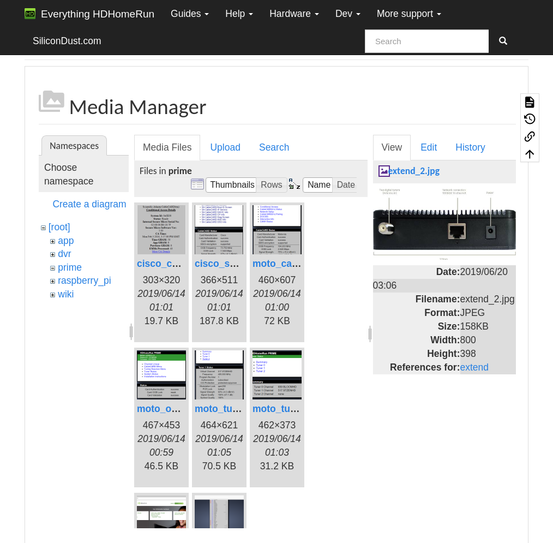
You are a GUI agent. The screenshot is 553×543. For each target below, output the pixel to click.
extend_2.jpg (414, 171)
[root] (59, 227)
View (392, 147)
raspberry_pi (84, 280)
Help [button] (239, 13)
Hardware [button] (294, 13)
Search (274, 147)
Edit (428, 147)
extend (474, 367)
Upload (225, 147)
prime (70, 267)
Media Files (167, 147)
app (66, 240)
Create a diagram (89, 204)
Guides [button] (190, 13)
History (470, 147)
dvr (64, 253)
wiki (66, 294)
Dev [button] (347, 13)
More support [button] (409, 13)
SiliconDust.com (67, 40)
